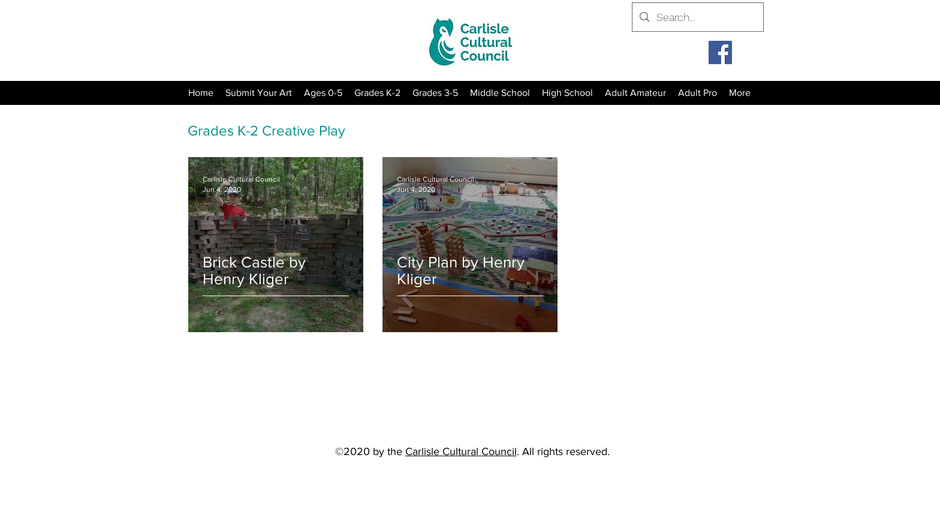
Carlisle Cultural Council (461, 451)
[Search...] (697, 17)
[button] (377, 93)
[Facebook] (720, 52)
